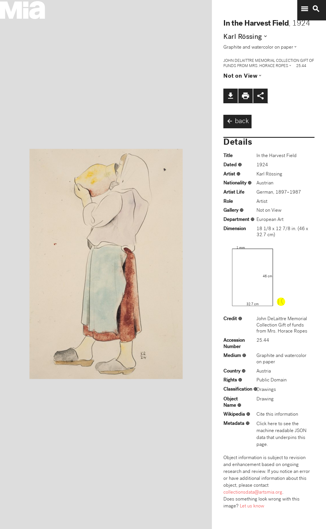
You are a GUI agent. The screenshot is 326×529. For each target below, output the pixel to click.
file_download (230, 95)
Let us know (252, 506)
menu (304, 9)
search (316, 9)
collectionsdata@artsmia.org (252, 492)
